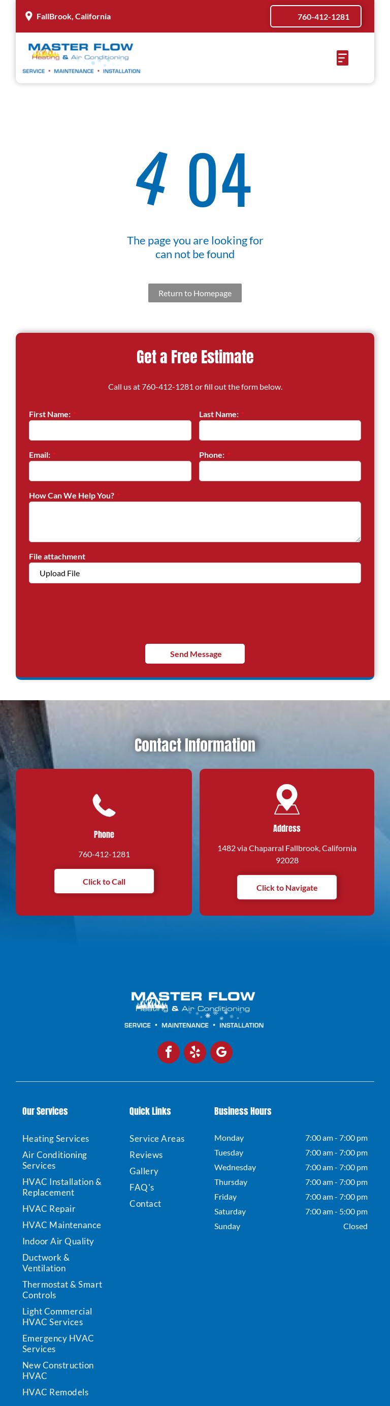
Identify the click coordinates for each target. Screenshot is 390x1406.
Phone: (211, 454)
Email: (39, 454)
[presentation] (106, 612)
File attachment (57, 556)
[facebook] (168, 1053)
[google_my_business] (221, 1053)
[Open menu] (342, 58)
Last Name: (219, 414)
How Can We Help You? (71, 495)
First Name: (50, 414)
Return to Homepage (195, 293)
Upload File (60, 573)
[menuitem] (67, 1138)
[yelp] (195, 1053)
